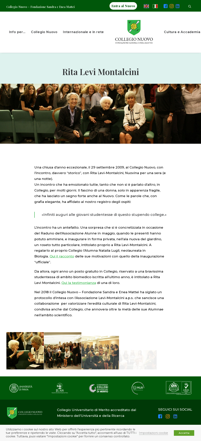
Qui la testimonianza (78, 283)
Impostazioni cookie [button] (153, 433)
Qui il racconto (62, 256)
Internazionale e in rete (83, 32)
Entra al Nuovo (123, 6)
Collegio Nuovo (44, 32)
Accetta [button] (184, 432)
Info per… (17, 32)
